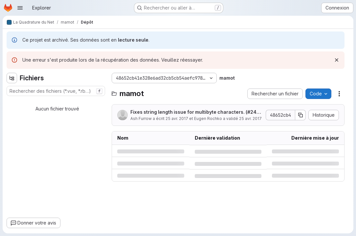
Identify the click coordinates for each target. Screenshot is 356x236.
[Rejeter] (337, 60)
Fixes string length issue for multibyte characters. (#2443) (195, 112)
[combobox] (56, 91)
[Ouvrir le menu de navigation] (20, 8)
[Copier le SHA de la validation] (300, 115)
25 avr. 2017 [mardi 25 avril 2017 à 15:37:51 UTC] (177, 118)
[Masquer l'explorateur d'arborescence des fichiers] (12, 78)
